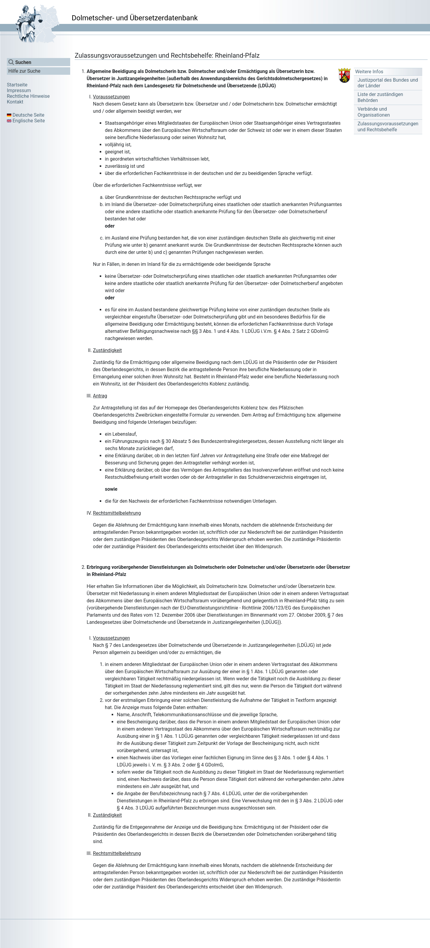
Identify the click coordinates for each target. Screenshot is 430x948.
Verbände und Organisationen (373, 112)
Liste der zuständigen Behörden (380, 97)
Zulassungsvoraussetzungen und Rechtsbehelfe (387, 126)
